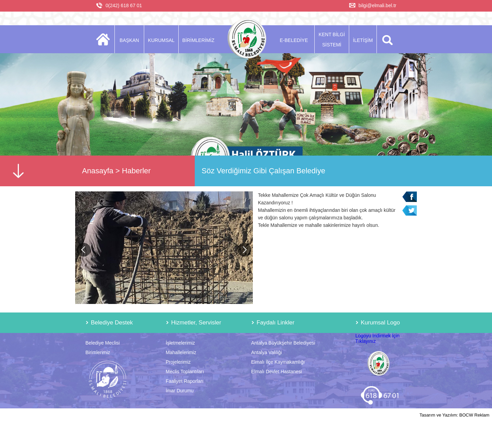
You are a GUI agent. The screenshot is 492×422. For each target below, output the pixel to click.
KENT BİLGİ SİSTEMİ (332, 39)
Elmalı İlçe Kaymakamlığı (278, 362)
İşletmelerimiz (180, 343)
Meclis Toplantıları (185, 371)
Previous (84, 250)
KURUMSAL (161, 40)
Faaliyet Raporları (185, 381)
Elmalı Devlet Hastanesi (276, 371)
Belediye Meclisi (102, 343)
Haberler (136, 170)
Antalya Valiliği (266, 352)
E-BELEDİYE (294, 40)
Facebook (409, 196)
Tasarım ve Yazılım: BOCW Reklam (455, 415)
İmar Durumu (180, 390)
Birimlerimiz (97, 352)
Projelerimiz (178, 362)
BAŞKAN (129, 40)
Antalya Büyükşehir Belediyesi (283, 343)
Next (244, 250)
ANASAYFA (105, 39)
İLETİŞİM (363, 40)
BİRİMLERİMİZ (198, 40)
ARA (386, 39)
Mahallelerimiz (181, 352)
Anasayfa (97, 170)
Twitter (409, 210)
